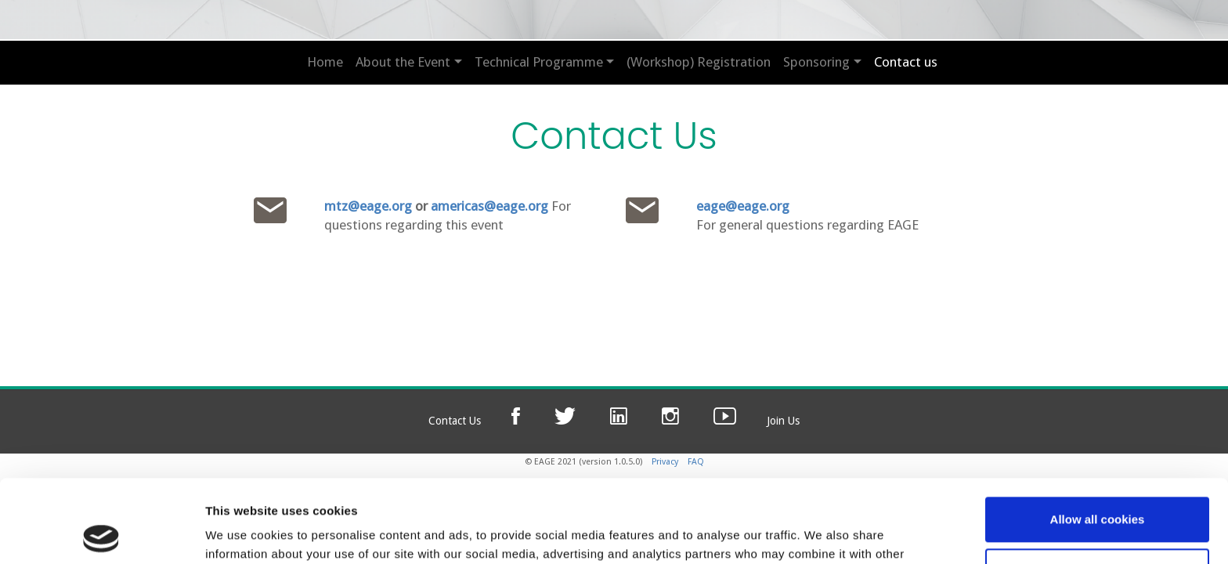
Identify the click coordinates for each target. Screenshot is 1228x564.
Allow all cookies (1097, 436)
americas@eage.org (489, 206)
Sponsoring (816, 62)
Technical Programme (539, 62)
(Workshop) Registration (699, 62)
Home (325, 62)
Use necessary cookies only (1097, 487)
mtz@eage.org (368, 206)
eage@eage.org (742, 206)
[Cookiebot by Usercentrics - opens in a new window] (101, 533)
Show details (241, 533)
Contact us (905, 62)
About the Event (403, 62)
